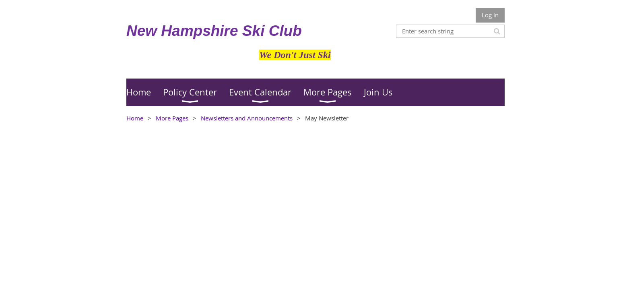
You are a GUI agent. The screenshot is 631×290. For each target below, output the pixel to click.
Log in (490, 15)
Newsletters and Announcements (247, 118)
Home (134, 118)
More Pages (172, 118)
